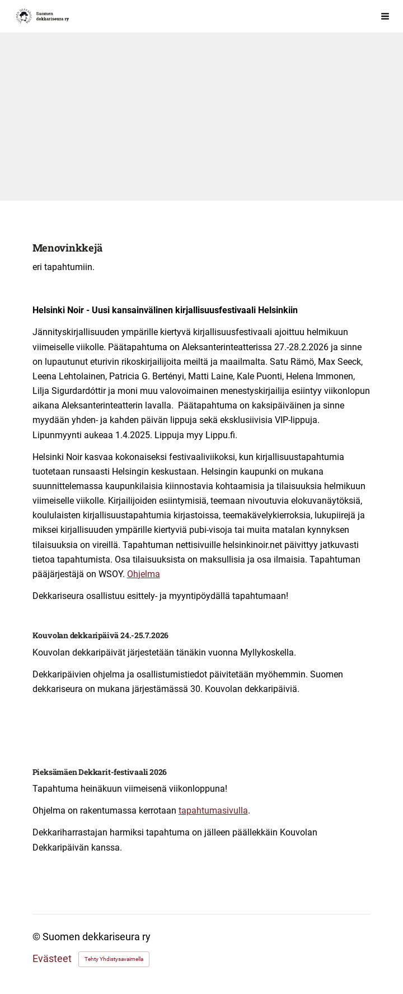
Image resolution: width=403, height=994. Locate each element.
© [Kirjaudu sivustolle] (37, 936)
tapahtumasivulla (213, 810)
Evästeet (52, 959)
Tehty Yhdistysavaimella (114, 959)
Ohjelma (143, 574)
